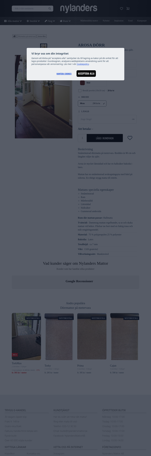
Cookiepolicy (83, 64)
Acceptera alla (86, 73)
